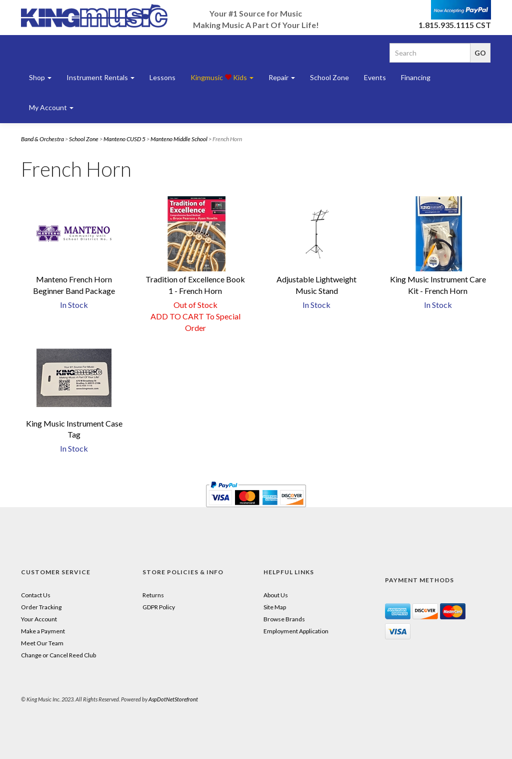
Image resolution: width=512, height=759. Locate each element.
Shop (40, 77)
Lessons (163, 77)
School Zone (329, 77)
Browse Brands (284, 619)
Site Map (275, 607)
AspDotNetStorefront (173, 699)
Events (375, 77)
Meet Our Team (42, 643)
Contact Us (35, 595)
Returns (153, 595)
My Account (51, 107)
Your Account (39, 619)
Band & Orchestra (42, 139)
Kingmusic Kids (222, 77)
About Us (276, 595)
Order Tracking (41, 607)
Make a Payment (43, 631)
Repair (281, 77)
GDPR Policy (158, 607)
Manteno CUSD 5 (125, 139)
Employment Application (296, 631)
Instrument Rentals (100, 77)
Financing (415, 77)
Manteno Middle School (179, 139)
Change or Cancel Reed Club (58, 655)
